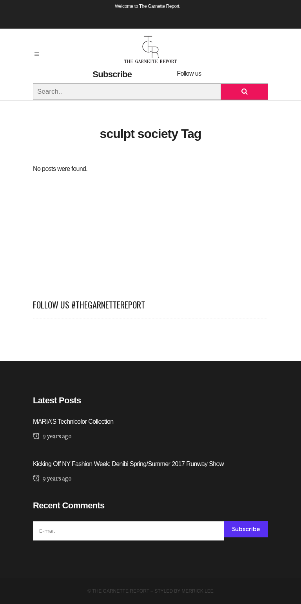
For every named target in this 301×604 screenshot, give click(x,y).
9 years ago (52, 436)
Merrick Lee (197, 591)
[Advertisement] (150, 229)
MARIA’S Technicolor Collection (73, 421)
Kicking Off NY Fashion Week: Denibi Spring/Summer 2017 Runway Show (128, 464)
